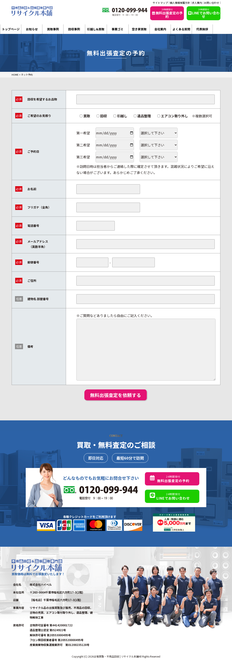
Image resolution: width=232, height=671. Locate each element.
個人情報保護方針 (180, 2)
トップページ (11, 29)
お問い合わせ (211, 2)
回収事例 (74, 29)
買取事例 (53, 29)
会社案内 (160, 29)
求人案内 (197, 2)
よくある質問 (181, 29)
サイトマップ (160, 2)
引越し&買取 (95, 29)
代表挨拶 (202, 29)
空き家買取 (139, 29)
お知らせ (32, 29)
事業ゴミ (117, 29)
